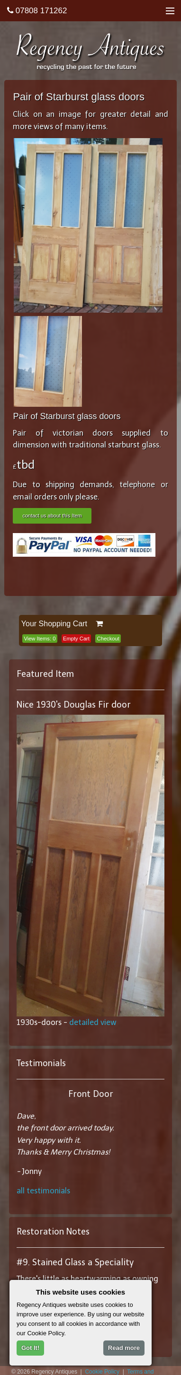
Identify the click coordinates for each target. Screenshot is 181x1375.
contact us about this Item (51, 515)
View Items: (39, 638)
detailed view (93, 1022)
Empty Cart (76, 638)
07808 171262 (37, 10)
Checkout (108, 638)
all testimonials (43, 1190)
